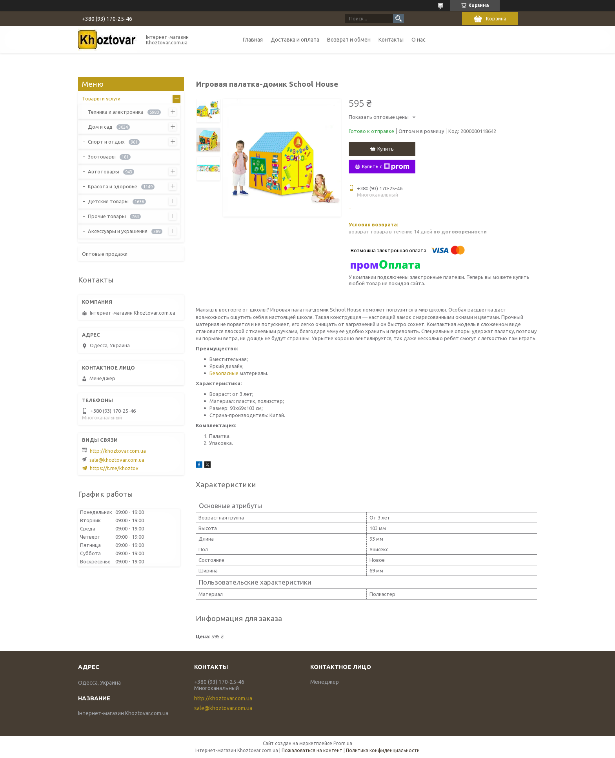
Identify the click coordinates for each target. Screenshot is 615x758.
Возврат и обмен (349, 39)
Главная (253, 39)
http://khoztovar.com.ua (118, 451)
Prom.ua (342, 743)
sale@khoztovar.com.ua (116, 460)
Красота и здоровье (112, 186)
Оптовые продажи (104, 254)
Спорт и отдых (106, 141)
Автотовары (103, 171)
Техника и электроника (116, 112)
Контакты (391, 39)
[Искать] (398, 18)
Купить (385, 148)
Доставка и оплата (295, 39)
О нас (418, 39)
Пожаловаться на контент (312, 750)
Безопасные (223, 373)
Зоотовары (102, 156)
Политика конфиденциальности (383, 750)
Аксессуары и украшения (117, 231)
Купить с (385, 166)
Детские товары (108, 201)
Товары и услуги (101, 98)
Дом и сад (100, 126)
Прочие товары (107, 216)
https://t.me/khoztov (114, 468)
